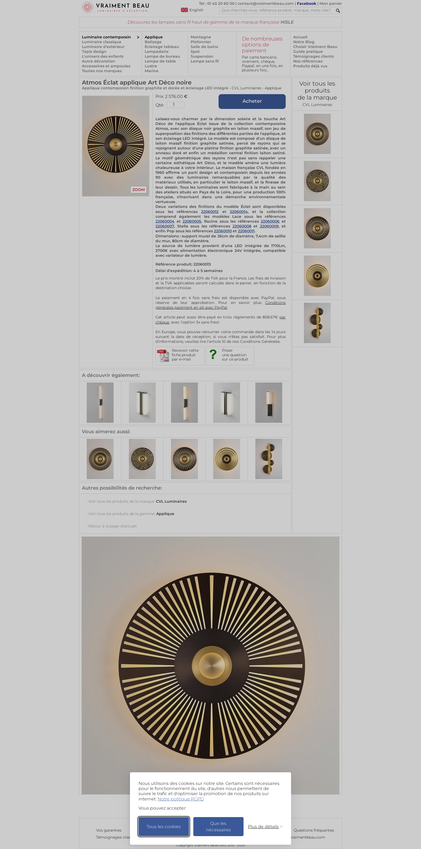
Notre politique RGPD (181, 799)
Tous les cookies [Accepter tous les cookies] (164, 826)
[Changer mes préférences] (262, 826)
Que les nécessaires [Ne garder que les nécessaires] (218, 826)
